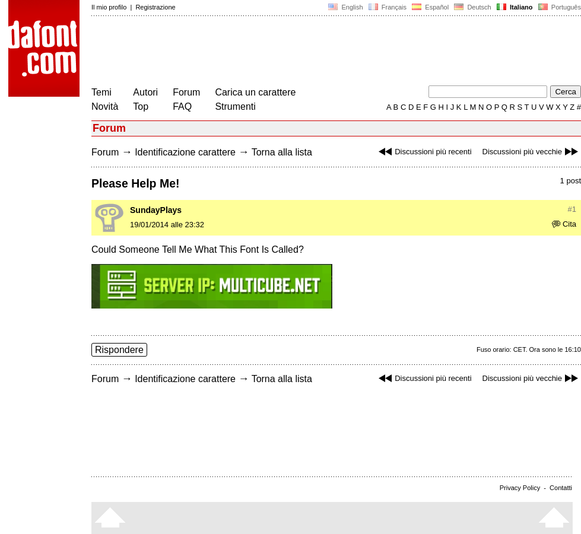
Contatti (561, 487)
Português (558, 7)
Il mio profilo (108, 7)
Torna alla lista (282, 152)
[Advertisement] (307, 52)
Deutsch (472, 7)
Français (387, 7)
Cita (564, 224)
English (345, 7)
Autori (145, 92)
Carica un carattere (255, 92)
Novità (104, 106)
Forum (186, 92)
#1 (572, 209)
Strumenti (235, 106)
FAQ (182, 106)
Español (430, 7)
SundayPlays (156, 210)
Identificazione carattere (185, 152)
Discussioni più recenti (423, 151)
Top (140, 106)
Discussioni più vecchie (531, 151)
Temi (101, 92)
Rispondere (119, 350)
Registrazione (155, 7)
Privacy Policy (520, 487)
